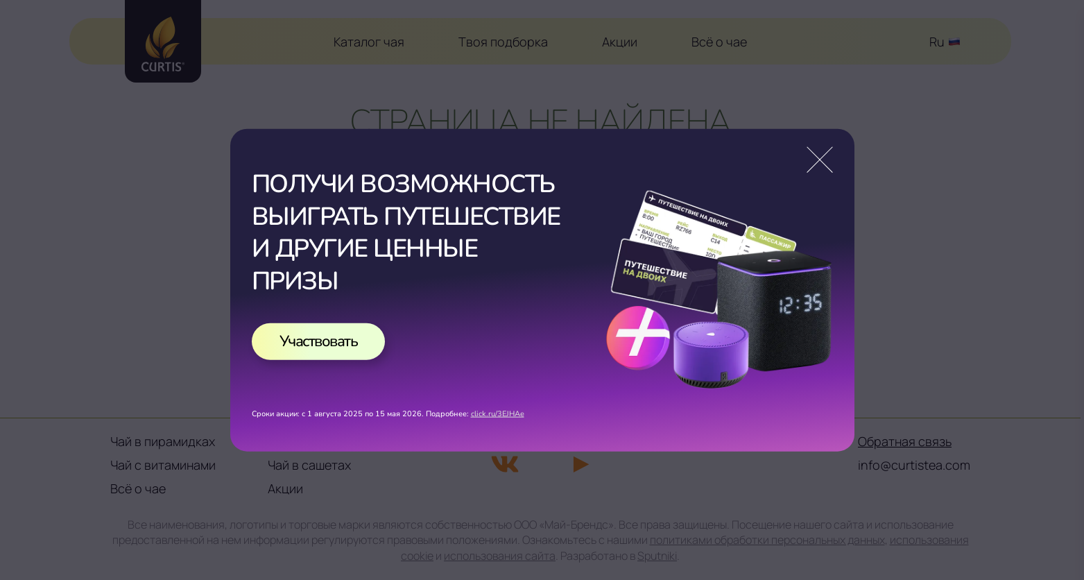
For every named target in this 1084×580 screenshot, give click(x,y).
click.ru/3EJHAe (497, 414)
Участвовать (318, 340)
